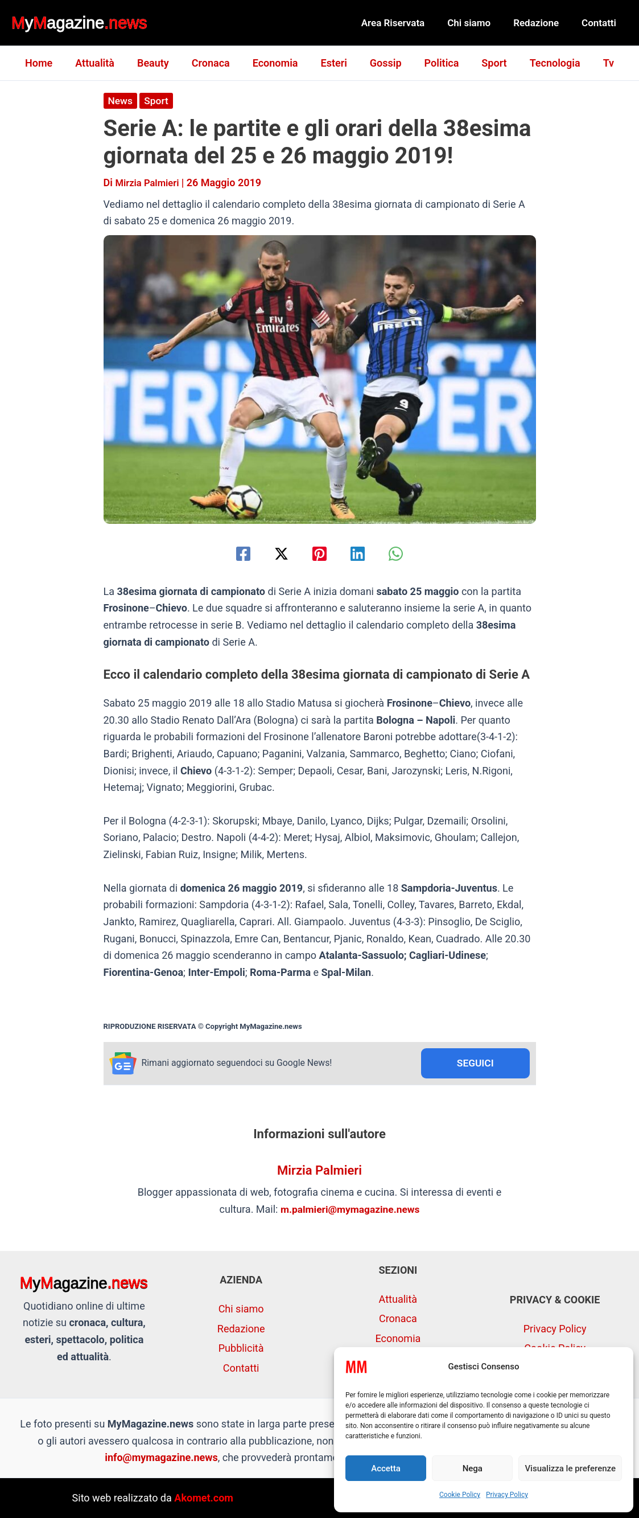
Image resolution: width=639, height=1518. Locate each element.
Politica (437, 63)
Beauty (160, 63)
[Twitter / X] (277, 554)
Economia (277, 63)
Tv (597, 63)
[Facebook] (233, 554)
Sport (487, 63)
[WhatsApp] (405, 554)
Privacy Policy (507, 1495)
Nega (473, 1468)
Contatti (600, 22)
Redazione (541, 22)
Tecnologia (546, 63)
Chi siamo (477, 22)
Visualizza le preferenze (570, 1468)
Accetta (386, 1468)
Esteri (334, 63)
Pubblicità (241, 1348)
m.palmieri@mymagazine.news (350, 1210)
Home (50, 63)
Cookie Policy (459, 1495)
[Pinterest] (319, 554)
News (121, 100)
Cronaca (215, 63)
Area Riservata (405, 22)
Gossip (383, 63)
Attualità (103, 63)
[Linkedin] (362, 554)
